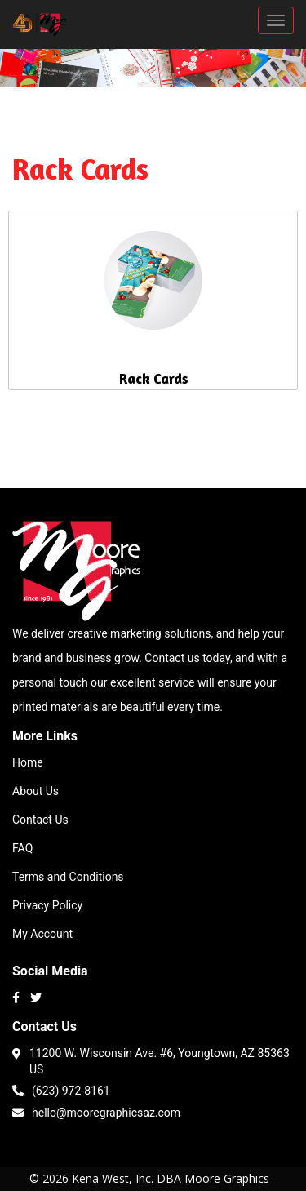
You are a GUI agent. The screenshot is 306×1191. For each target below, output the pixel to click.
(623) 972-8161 (61, 1089)
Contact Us (40, 819)
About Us (35, 791)
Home (27, 762)
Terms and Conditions (68, 876)
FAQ (22, 848)
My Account (42, 933)
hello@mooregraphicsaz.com (96, 1111)
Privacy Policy (47, 905)
